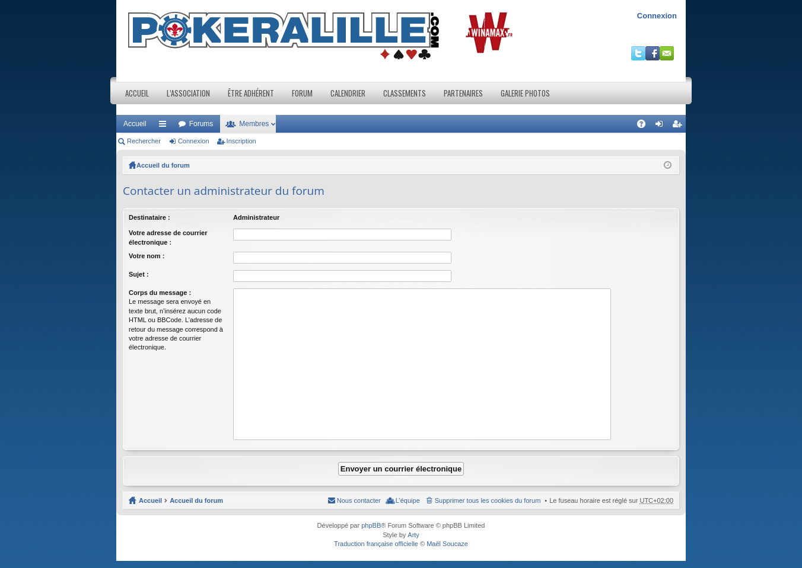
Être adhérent (251, 93)
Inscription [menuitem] (679, 126)
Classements (404, 93)
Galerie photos (525, 93)
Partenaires (463, 93)
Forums (201, 124)
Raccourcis (164, 126)
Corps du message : (160, 292)
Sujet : (139, 274)
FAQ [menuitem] (645, 126)
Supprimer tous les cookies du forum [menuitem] (488, 500)
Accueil (137, 93)
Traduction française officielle (376, 543)
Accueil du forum (163, 165)
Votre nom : (146, 255)
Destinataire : (149, 217)
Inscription (241, 141)
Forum (302, 93)
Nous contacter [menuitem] (359, 500)
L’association (188, 93)
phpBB (371, 525)
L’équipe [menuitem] (408, 500)
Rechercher (144, 141)
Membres (254, 124)
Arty (413, 534)
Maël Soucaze (447, 543)
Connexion (657, 15)
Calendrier (347, 93)
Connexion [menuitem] (661, 126)
